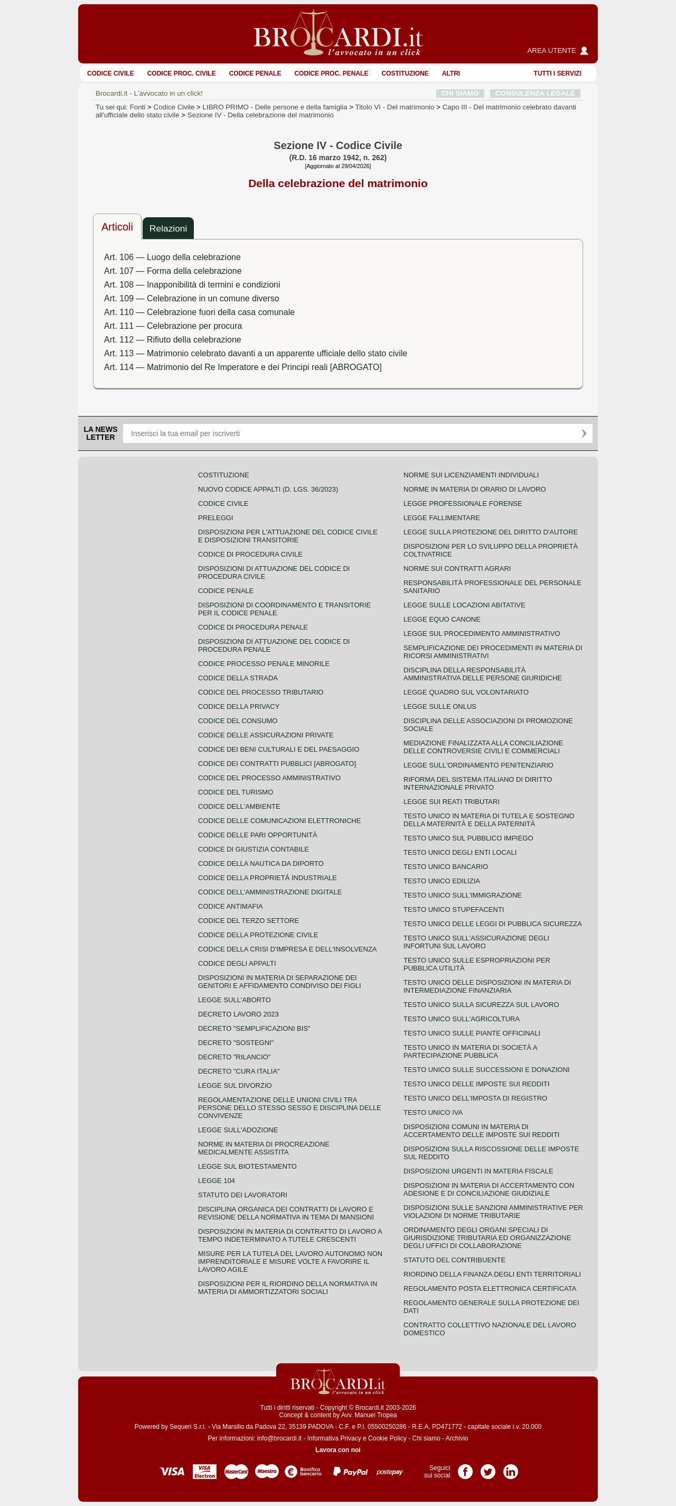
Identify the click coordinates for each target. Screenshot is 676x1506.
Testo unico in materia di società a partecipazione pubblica (470, 1051)
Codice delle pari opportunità (257, 835)
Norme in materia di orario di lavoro (474, 489)
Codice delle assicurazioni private (266, 735)
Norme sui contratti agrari (457, 568)
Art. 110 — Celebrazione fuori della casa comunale (199, 312)
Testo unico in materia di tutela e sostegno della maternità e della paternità (489, 820)
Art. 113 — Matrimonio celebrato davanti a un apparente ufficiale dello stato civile (255, 353)
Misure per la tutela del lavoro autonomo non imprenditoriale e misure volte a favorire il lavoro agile (290, 1261)
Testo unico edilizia (441, 881)
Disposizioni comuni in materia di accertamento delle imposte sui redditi (481, 1131)
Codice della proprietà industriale (267, 878)
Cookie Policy (387, 1438)
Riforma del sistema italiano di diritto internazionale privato (477, 783)
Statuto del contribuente (454, 1260)
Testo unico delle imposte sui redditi (476, 1084)
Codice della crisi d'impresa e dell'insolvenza (287, 949)
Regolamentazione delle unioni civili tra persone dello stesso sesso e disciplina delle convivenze (289, 1108)
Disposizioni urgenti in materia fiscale (478, 1171)
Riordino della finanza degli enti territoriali (492, 1274)
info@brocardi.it (279, 1438)
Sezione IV (260, 115)
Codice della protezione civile (258, 935)
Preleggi (215, 518)
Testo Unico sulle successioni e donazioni (486, 1070)
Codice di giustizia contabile (253, 849)
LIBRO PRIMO (275, 107)
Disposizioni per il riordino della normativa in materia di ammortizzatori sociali (287, 1288)
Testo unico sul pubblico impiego (468, 838)
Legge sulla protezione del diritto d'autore (490, 532)
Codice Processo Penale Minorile (264, 664)
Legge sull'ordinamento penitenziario (478, 765)
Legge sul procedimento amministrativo (481, 633)
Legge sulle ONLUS (439, 706)
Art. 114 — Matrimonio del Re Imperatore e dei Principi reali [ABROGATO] (243, 367)
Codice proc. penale (331, 73)
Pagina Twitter (488, 1468)
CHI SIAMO (460, 93)
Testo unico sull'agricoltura (461, 1019)
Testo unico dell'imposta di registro (475, 1098)
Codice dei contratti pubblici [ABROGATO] (277, 764)
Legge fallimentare (441, 518)
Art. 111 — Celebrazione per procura (173, 325)
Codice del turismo (235, 792)
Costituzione (404, 73)
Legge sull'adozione (238, 1130)
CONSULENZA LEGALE (535, 93)
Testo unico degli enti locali (460, 852)
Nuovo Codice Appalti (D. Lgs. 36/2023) (268, 489)
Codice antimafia (230, 906)
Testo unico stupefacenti (453, 909)
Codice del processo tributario (260, 692)
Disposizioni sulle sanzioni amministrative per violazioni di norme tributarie (493, 1211)
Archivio (457, 1438)
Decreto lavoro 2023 (238, 1014)
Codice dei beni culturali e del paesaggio (278, 749)
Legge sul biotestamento (247, 1166)
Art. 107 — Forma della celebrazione (173, 270)
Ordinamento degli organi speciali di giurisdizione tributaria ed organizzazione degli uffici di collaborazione (487, 1238)
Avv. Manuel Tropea (369, 1415)
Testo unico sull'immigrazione (462, 895)
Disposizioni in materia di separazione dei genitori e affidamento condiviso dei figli (279, 982)
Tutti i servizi (557, 73)
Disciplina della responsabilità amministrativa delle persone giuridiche (482, 674)
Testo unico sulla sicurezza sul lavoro (481, 1005)
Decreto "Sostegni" (236, 1043)
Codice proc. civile (181, 73)
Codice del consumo (237, 721)
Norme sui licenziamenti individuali (471, 475)
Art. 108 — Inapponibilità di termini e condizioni (192, 284)
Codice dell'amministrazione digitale (270, 892)
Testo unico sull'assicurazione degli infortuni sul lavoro (476, 942)
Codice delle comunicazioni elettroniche (279, 821)
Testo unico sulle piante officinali (471, 1033)
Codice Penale (255, 73)
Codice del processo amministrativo (269, 778)
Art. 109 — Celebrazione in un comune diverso (191, 298)
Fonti (138, 107)
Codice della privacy (238, 706)
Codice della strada (238, 678)
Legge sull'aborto (234, 1000)
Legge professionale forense (462, 503)
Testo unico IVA (433, 1112)
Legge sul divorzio (235, 1085)
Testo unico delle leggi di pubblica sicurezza (492, 924)
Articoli (117, 227)
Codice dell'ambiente (239, 806)
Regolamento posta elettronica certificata (489, 1288)
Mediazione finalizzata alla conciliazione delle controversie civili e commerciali (483, 747)
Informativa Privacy (334, 1438)
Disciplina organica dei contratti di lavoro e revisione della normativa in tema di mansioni (286, 1213)
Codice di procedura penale (253, 627)
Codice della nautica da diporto (261, 863)
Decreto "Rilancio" (234, 1057)
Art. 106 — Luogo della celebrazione (172, 257)
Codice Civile (110, 73)
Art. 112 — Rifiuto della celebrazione (172, 339)
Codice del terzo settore (248, 921)
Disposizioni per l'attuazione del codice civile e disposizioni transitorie (288, 536)
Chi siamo (426, 1438)
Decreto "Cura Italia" (239, 1071)
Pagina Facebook (465, 1468)
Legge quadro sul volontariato (466, 692)
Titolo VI (395, 107)
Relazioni (168, 228)
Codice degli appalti (237, 963)
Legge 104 (216, 1181)
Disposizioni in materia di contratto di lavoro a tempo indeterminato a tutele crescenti (290, 1235)
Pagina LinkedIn (510, 1468)
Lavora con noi (337, 1450)
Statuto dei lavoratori (242, 1195)
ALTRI (451, 73)
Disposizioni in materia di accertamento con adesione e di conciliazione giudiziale (488, 1189)
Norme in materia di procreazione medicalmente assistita (264, 1148)
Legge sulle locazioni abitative (464, 605)
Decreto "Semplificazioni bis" (254, 1028)
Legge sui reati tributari (451, 802)
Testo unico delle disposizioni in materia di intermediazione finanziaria (487, 986)
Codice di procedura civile (250, 554)
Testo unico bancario (445, 867)
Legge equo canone (442, 619)
